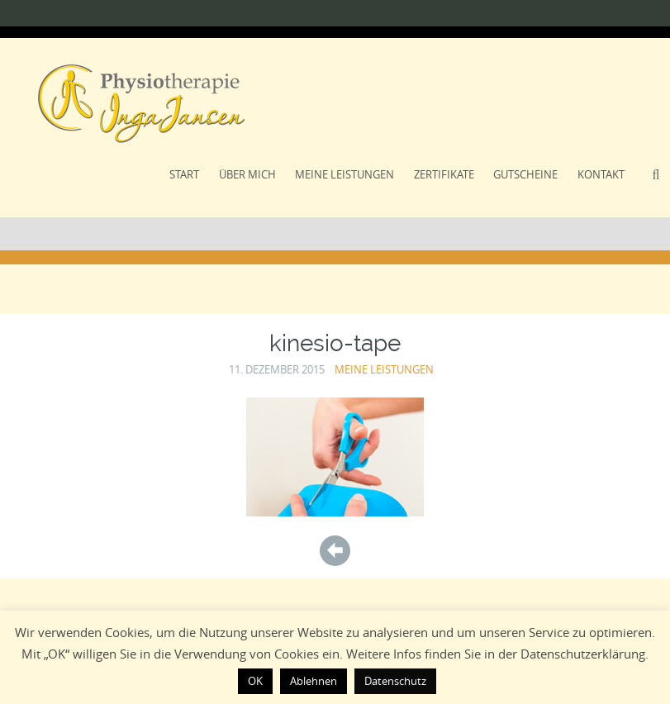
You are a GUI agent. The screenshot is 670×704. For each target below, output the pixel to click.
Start (184, 174)
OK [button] (255, 680)
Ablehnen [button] (313, 680)
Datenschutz (395, 680)
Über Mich (247, 174)
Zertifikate (444, 174)
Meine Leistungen (344, 174)
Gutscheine (525, 174)
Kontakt (601, 174)
